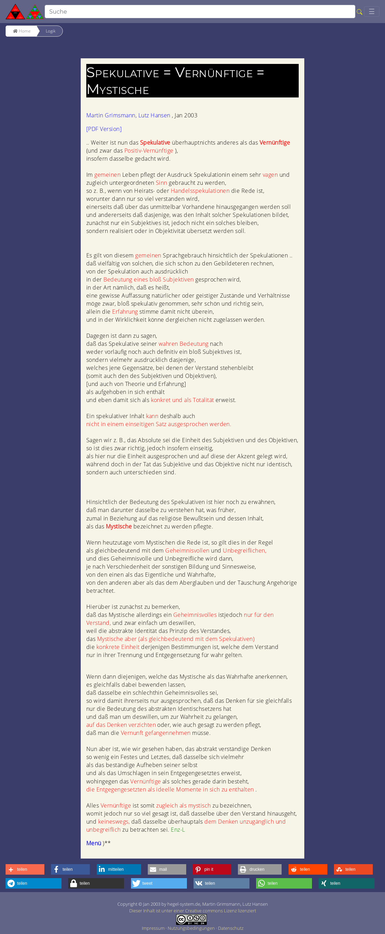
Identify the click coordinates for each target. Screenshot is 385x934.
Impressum (154, 928)
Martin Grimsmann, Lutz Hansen (129, 115)
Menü (94, 843)
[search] (200, 11)
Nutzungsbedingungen (192, 928)
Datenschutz (231, 928)
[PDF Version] (104, 129)
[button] (25, 869)
